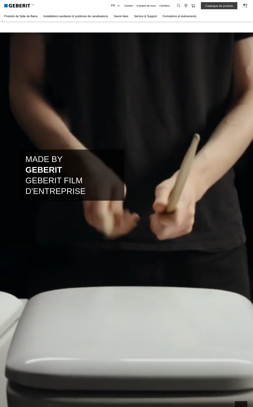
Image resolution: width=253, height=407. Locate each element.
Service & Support (145, 16)
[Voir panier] (193, 5)
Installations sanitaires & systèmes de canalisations (75, 16)
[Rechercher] (178, 5)
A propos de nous (146, 5)
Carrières (164, 5)
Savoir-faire (121, 16)
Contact (128, 5)
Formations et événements (179, 16)
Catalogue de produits (219, 5)
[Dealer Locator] (185, 5)
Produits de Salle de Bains (21, 16)
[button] (178, 5)
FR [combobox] (116, 5)
